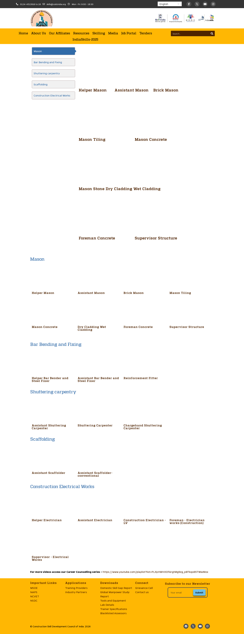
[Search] (212, 33)
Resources (81, 33)
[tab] (53, 51)
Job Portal (128, 33)
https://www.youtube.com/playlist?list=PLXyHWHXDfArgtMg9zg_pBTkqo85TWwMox (155, 571)
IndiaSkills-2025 (85, 39)
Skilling (98, 33)
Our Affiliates (59, 33)
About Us (38, 33)
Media (113, 33)
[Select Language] (170, 4)
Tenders (145, 33)
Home (23, 33)
